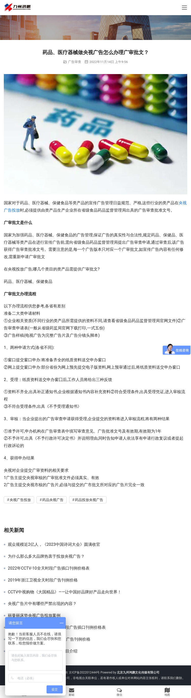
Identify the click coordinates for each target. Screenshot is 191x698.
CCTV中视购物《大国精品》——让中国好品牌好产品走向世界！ (64, 592)
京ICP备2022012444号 (84, 672)
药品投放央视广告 (89, 500)
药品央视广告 (52, 500)
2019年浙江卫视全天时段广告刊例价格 (43, 580)
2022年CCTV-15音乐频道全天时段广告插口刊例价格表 (57, 627)
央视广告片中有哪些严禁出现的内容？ (42, 603)
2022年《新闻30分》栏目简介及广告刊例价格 (49, 639)
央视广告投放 (20, 500)
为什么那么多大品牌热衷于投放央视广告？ (46, 556)
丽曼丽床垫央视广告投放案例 (34, 615)
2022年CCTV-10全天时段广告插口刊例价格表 (49, 568)
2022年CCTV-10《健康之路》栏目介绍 (42, 651)
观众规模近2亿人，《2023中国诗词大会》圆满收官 (54, 544)
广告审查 (74, 62)
